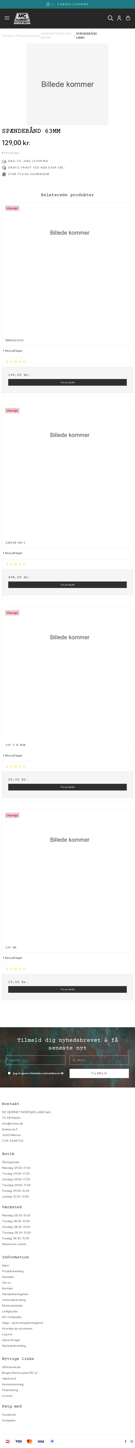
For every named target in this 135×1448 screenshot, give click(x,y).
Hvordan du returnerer (17, 1328)
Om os (6, 1282)
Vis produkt (68, 382)
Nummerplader (12, 1305)
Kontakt (7, 1288)
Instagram (9, 1420)
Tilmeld (99, 1073)
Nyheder (8, 1277)
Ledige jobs (10, 1311)
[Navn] (35, 1060)
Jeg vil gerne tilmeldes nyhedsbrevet (38, 1072)
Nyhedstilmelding (14, 1346)
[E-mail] (99, 1060)
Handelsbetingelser (15, 1294)
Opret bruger (11, 1340)
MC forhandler (12, 1317)
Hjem (5, 1265)
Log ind (7, 1334)
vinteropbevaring (14, 1300)
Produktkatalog (13, 1271)
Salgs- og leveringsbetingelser (22, 1323)
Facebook (9, 1414)
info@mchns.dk (12, 1123)
